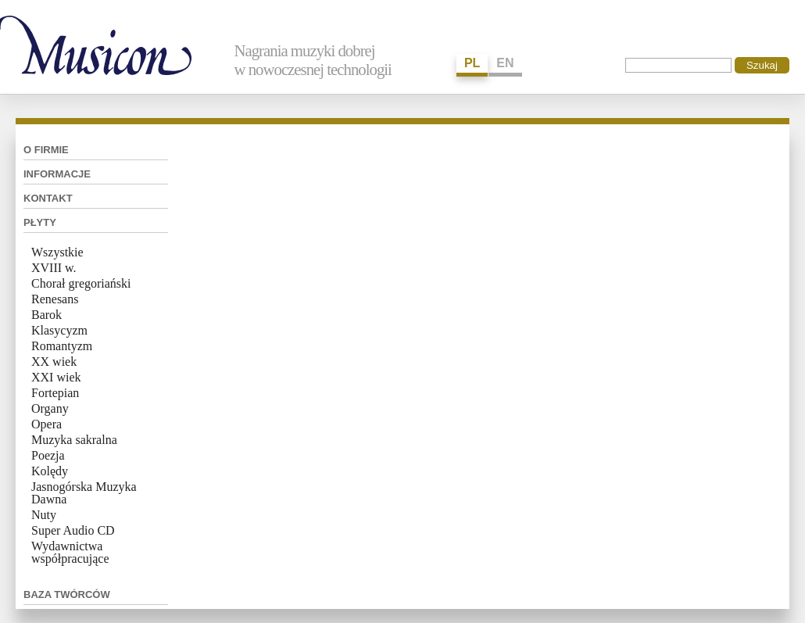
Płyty (39, 222)
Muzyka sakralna (74, 439)
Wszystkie (57, 252)
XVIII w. (54, 267)
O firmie (46, 150)
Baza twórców (66, 594)
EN (504, 63)
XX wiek (54, 361)
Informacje (57, 174)
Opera (46, 424)
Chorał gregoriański (81, 283)
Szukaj (762, 65)
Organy (50, 408)
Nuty (43, 514)
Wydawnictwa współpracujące (70, 552)
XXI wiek (56, 377)
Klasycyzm (59, 330)
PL (472, 63)
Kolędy (49, 471)
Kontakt (48, 198)
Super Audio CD (73, 530)
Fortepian (55, 392)
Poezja (48, 455)
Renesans (54, 299)
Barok (46, 314)
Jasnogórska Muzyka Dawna (84, 493)
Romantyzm (61, 346)
